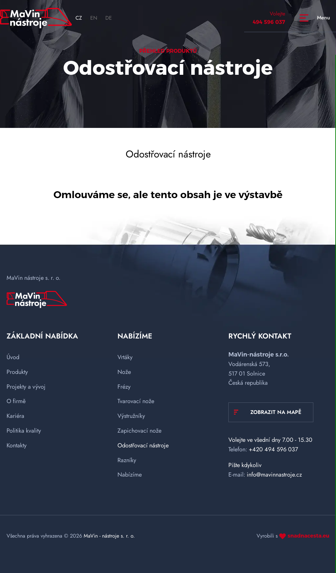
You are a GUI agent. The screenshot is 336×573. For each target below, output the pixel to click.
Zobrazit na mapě (275, 412)
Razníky (126, 460)
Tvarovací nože (135, 401)
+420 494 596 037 (273, 449)
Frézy (124, 386)
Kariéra (15, 416)
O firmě (16, 401)
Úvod (13, 357)
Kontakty (17, 445)
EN (93, 18)
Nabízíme (129, 474)
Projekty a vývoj (26, 386)
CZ (78, 18)
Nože (124, 372)
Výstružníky (131, 416)
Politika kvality (24, 430)
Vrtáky (125, 357)
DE (108, 18)
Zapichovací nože (139, 430)
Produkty (17, 372)
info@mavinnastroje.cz (274, 474)
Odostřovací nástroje (143, 445)
